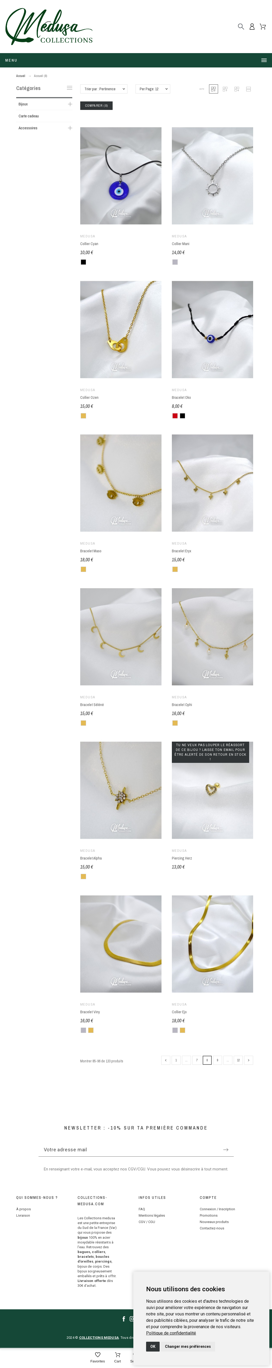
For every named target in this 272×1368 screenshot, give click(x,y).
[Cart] (118, 1358)
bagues (84, 1252)
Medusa (87, 236)
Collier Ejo (179, 1012)
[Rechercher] (241, 26)
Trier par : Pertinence (100, 89)
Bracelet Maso (90, 551)
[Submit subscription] (225, 1149)
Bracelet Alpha (91, 858)
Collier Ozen (89, 397)
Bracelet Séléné (92, 704)
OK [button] (152, 1346)
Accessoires (28, 128)
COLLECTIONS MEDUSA (99, 1338)
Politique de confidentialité (171, 1333)
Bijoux (23, 104)
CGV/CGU (136, 1169)
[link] (171, 1333)
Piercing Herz (182, 858)
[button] (201, 88)
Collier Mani (180, 243)
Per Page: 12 (149, 89)
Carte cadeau (29, 116)
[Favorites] (98, 1358)
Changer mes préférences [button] (188, 1346)
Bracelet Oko (181, 397)
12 (238, 1060)
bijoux (83, 1237)
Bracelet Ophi (182, 704)
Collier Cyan (89, 243)
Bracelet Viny (90, 1012)
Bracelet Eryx (181, 551)
